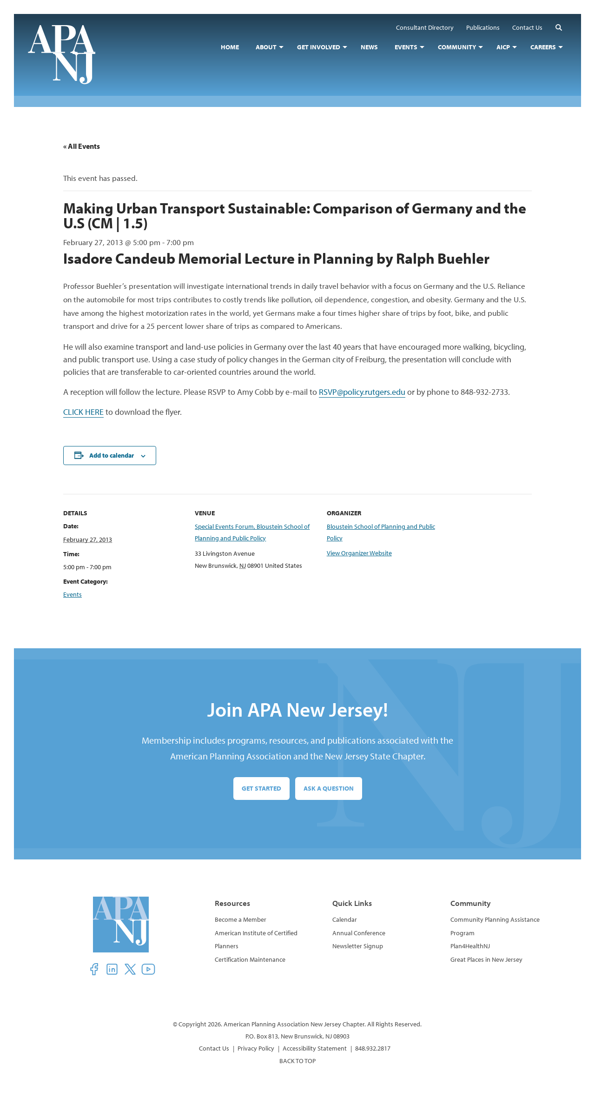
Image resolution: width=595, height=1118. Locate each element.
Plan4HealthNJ (470, 946)
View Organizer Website (359, 553)
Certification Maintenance (250, 959)
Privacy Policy (256, 1048)
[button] (558, 27)
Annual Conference (358, 933)
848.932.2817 (372, 1048)
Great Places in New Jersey (486, 959)
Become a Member (240, 919)
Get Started (261, 788)
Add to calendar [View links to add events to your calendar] (111, 455)
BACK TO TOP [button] (297, 1061)
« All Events (81, 146)
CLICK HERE (83, 411)
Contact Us (214, 1048)
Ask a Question (329, 788)
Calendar (344, 919)
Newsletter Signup (357, 946)
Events (72, 594)
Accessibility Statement (315, 1048)
